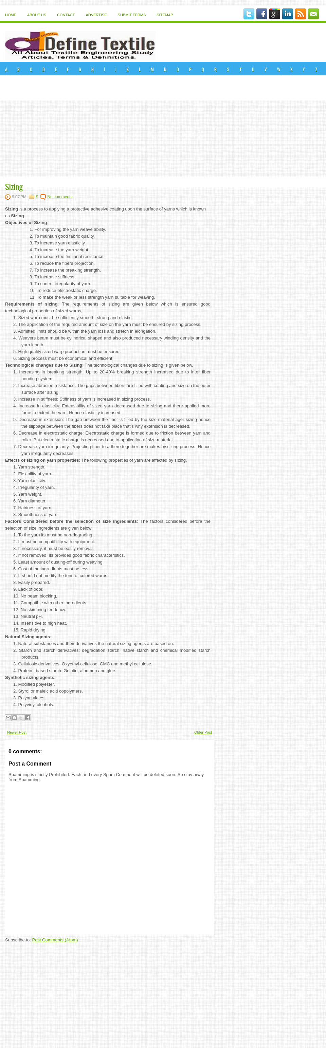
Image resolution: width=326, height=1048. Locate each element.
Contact (66, 15)
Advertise (96, 15)
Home (10, 15)
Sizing (14, 186)
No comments (59, 197)
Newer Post (16, 732)
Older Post (203, 732)
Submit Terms (132, 15)
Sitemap (165, 15)
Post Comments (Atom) (55, 939)
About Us (36, 15)
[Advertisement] (163, 126)
